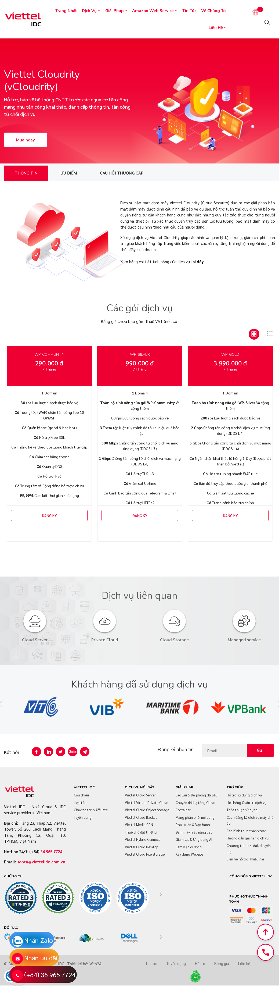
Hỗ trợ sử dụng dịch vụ (244, 795)
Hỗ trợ (200, 964)
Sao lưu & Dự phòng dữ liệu (197, 795)
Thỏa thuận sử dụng (242, 809)
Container (183, 809)
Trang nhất (66, 10)
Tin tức (189, 10)
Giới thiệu (81, 795)
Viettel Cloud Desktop (141, 847)
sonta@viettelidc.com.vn (41, 861)
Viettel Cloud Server (140, 795)
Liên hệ (218, 27)
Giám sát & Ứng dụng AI (194, 839)
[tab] (254, 334)
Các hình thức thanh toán (247, 830)
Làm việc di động (189, 847)
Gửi (260, 750)
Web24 (95, 963)
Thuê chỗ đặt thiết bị (141, 832)
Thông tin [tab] (26, 173)
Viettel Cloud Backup (141, 817)
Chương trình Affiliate (91, 809)
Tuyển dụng (83, 817)
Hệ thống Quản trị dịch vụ (246, 802)
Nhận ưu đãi (40, 957)
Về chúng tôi (214, 10)
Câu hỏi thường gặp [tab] (121, 173)
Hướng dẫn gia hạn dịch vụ (248, 838)
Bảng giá (221, 964)
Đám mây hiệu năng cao (194, 832)
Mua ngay (25, 140)
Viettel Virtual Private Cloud (146, 802)
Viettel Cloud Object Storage (147, 809)
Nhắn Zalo (38, 940)
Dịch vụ (91, 10)
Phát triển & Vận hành (193, 824)
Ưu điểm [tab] (68, 173)
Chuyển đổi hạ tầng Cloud (195, 802)
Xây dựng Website (189, 854)
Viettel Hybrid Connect (142, 839)
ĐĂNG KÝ (49, 515)
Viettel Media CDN (139, 824)
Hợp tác (80, 802)
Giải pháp (116, 10)
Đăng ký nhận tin (176, 749)
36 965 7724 (51, 851)
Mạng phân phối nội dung (195, 817)
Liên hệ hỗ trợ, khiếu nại (245, 859)
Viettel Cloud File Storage (145, 854)
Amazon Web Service (154, 10)
